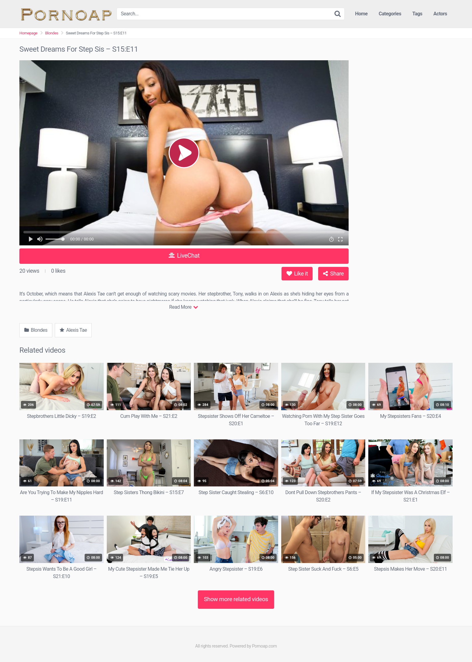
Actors (440, 14)
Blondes (51, 33)
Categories (390, 14)
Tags (417, 14)
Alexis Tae (73, 330)
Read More (183, 307)
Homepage (28, 33)
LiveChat (184, 255)
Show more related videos (236, 599)
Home (361, 14)
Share (333, 273)
